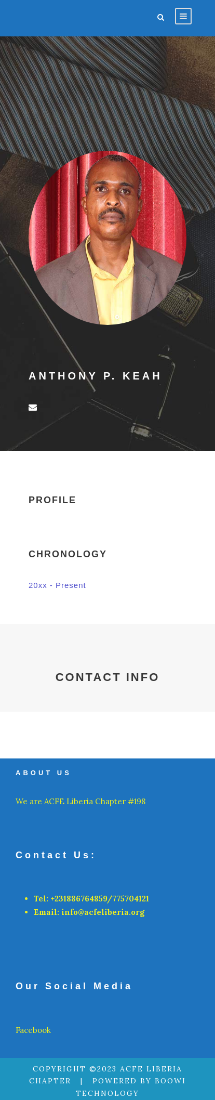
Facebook (33, 1030)
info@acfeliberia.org (102, 912)
